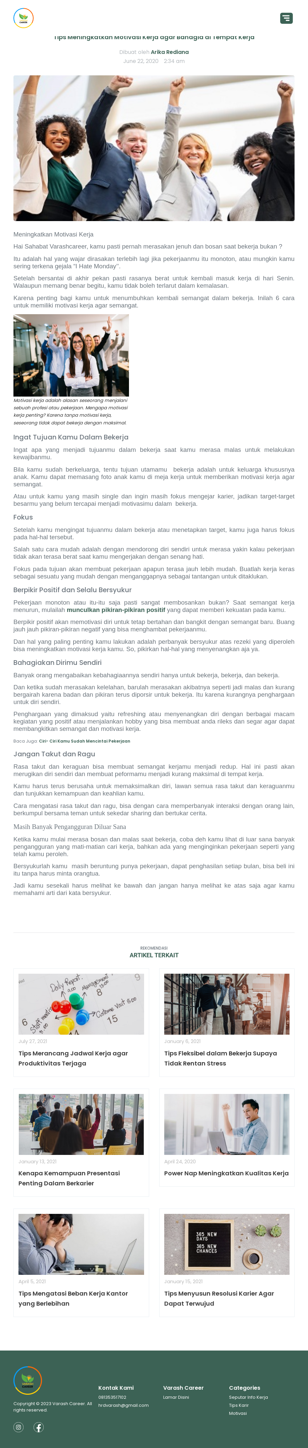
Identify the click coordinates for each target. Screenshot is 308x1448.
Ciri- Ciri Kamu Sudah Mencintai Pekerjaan (84, 741)
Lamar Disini (176, 1397)
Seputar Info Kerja (248, 1397)
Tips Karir (239, 1405)
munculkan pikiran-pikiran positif (116, 609)
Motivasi (238, 1413)
